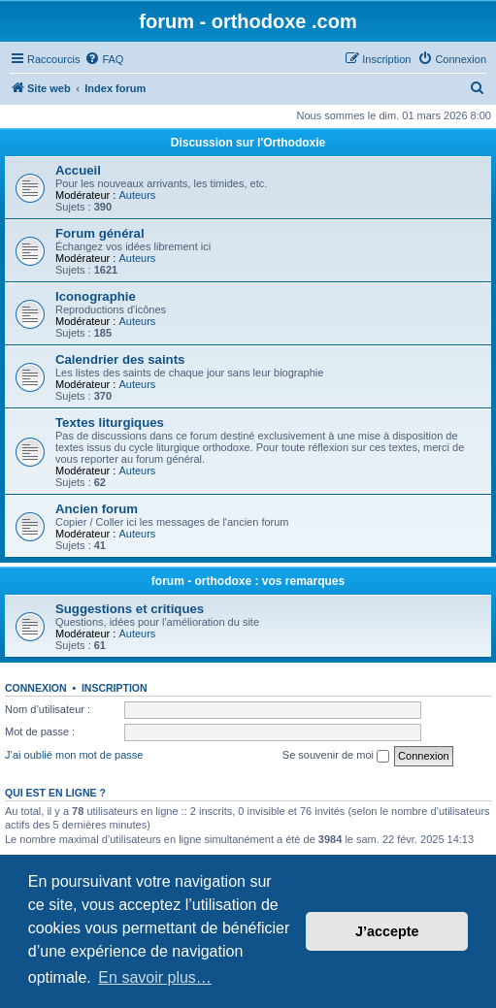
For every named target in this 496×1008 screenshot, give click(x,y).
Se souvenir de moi (335, 756)
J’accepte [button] (387, 931)
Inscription (115, 688)
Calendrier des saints (119, 359)
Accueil (78, 170)
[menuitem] (103, 59)
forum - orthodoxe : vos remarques (248, 581)
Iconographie (95, 296)
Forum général (100, 233)
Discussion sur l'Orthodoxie (248, 142)
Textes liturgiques (109, 422)
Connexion (36, 688)
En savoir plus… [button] (155, 977)
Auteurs (136, 195)
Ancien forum (96, 509)
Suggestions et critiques (129, 609)
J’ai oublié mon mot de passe (74, 755)
